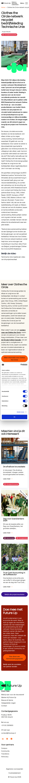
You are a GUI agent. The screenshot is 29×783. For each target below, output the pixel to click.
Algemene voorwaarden (14, 769)
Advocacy (4, 757)
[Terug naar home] (6, 3)
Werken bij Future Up (8, 697)
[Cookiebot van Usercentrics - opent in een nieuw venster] (20, 365)
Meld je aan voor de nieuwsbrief (12, 695)
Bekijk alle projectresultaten (14, 594)
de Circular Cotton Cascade (11, 340)
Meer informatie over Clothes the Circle (14, 359)
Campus (4, 748)
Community (5, 751)
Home (3, 7)
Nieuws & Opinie (7, 700)
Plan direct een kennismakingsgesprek (14, 658)
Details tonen (20, 412)
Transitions (5, 754)
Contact (4, 706)
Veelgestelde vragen (8, 703)
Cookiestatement (15, 773)
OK (14, 417)
